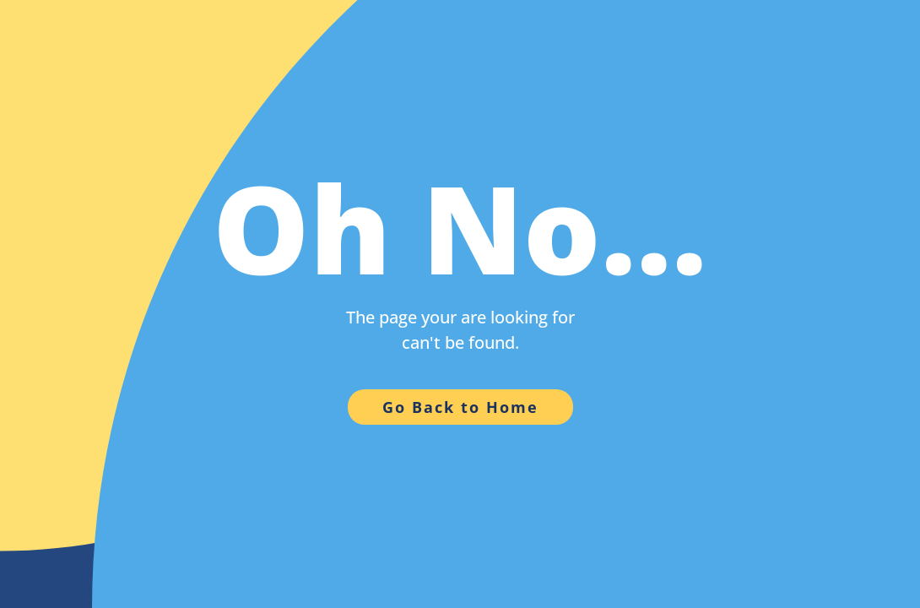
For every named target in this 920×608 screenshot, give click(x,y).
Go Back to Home (460, 407)
